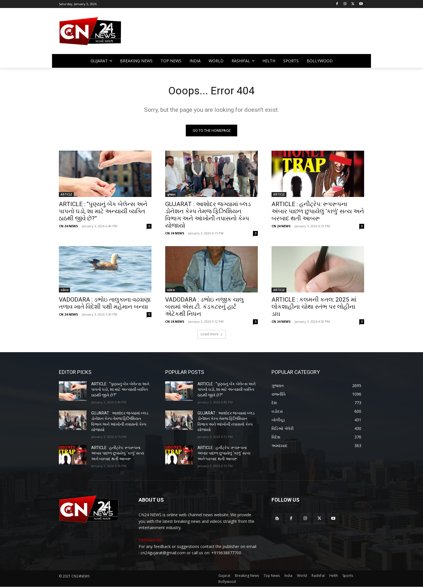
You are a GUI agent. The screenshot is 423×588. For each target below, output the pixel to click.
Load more (212, 335)
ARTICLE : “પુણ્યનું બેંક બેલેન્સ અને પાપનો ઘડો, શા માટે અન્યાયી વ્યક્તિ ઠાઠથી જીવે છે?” (103, 212)
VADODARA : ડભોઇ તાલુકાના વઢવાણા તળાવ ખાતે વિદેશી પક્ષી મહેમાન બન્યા (105, 304)
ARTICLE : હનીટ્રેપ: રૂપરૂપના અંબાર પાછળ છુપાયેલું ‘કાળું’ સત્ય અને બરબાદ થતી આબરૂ (318, 212)
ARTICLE (66, 196)
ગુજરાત (171, 196)
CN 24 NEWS (68, 227)
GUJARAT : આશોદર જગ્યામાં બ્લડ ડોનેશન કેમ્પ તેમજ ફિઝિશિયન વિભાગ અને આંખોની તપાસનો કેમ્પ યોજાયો (208, 216)
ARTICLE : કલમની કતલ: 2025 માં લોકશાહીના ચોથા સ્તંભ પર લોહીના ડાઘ (314, 307)
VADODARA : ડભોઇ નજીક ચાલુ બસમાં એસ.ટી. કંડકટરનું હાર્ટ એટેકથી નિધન (204, 307)
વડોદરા (64, 291)
